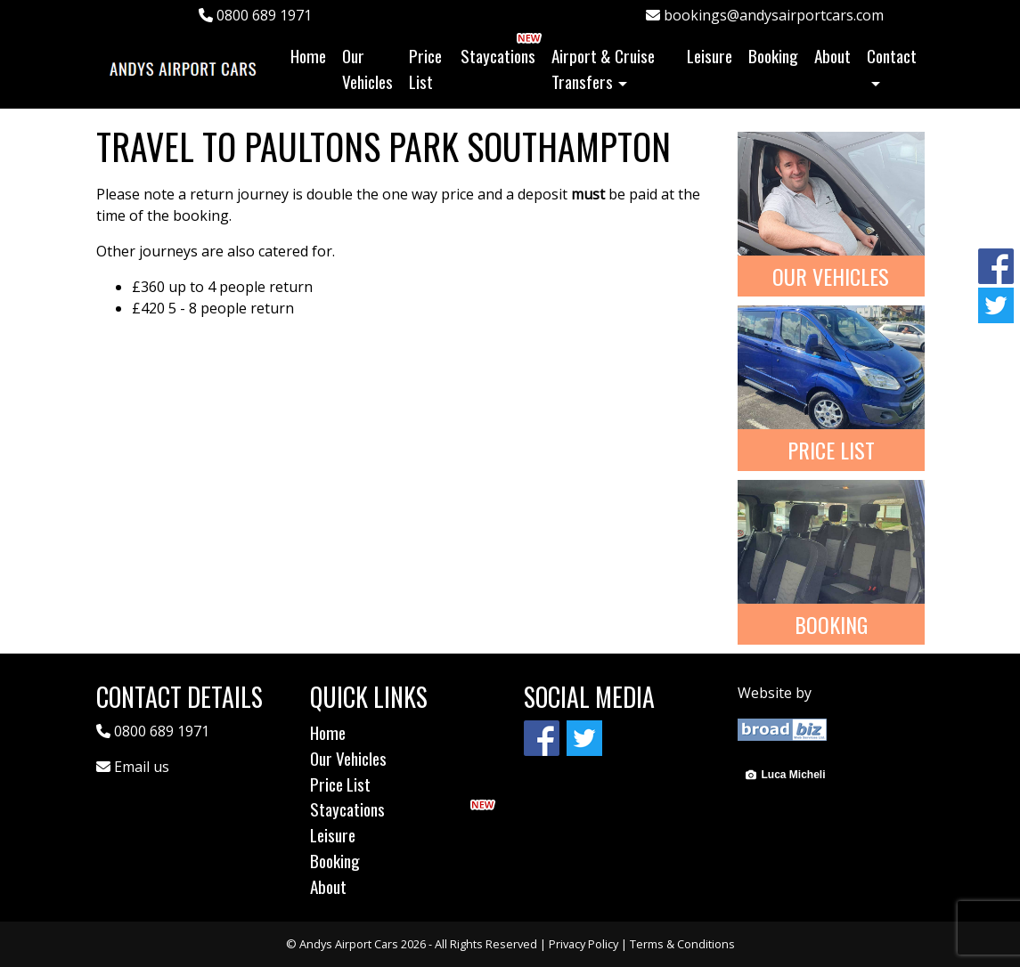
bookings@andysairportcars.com (765, 15)
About (832, 56)
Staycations (498, 56)
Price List (425, 68)
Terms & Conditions (682, 944)
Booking (773, 56)
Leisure (709, 56)
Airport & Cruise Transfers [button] (603, 68)
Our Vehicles (367, 68)
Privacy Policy (583, 944)
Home (312, 55)
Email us (141, 766)
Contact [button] (892, 56)
